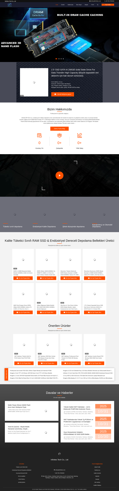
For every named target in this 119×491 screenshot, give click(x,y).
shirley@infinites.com (95, 1)
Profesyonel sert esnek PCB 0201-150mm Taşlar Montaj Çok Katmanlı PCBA (31, 370)
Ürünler (63, 4)
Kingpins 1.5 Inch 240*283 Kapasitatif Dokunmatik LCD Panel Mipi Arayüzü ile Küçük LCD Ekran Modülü (34, 375)
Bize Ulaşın (79, 4)
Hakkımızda (70, 4)
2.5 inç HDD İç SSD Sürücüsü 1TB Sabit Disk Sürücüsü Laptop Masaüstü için (84, 375)
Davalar (97, 479)
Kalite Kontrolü (97, 473)
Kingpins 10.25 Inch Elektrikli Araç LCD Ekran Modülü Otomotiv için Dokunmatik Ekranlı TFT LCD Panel (88, 370)
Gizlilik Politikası (97, 485)
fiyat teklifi (107, 4)
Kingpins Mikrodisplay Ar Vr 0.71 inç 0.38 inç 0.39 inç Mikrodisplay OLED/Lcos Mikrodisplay (87, 378)
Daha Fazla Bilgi (59, 128)
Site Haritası (97, 482)
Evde (57, 4)
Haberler (97, 476)
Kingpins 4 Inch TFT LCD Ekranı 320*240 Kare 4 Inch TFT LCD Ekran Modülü (31, 373)
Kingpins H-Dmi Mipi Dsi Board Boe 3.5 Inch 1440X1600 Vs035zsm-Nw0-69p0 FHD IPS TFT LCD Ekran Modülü (34, 378)
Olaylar (86, 4)
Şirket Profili (97, 467)
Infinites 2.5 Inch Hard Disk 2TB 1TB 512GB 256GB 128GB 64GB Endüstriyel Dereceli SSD (88, 373)
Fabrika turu (97, 470)
